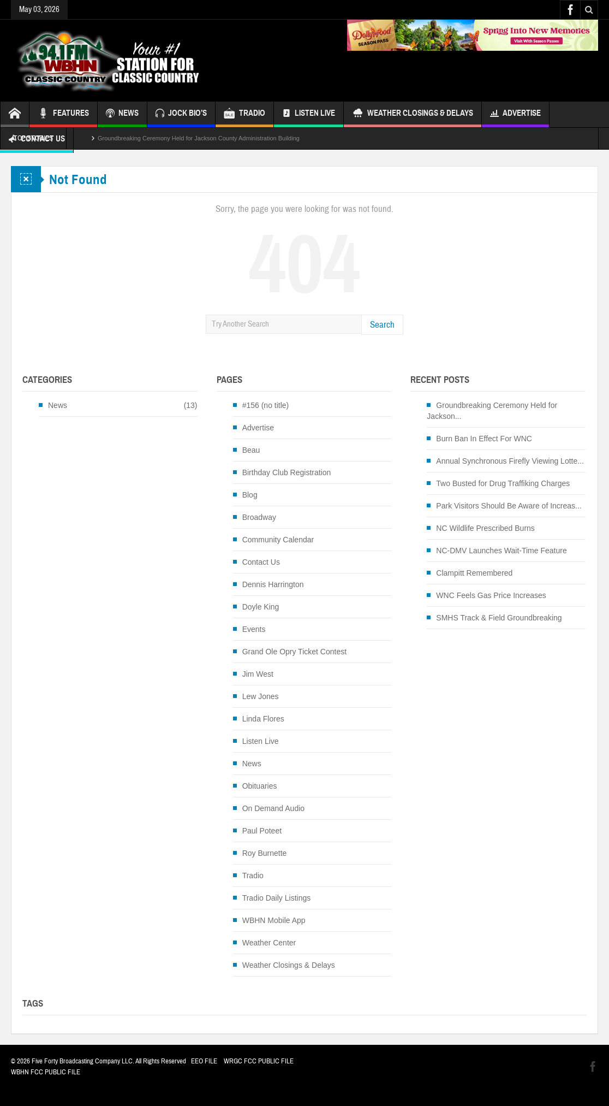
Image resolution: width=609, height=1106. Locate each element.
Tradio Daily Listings (276, 898)
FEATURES (63, 114)
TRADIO (244, 114)
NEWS (122, 114)
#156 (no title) (265, 405)
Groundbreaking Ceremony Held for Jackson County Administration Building (199, 138)
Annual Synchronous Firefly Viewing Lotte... (510, 461)
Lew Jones (260, 696)
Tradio (253, 875)
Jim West (257, 674)
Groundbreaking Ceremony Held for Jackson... (492, 411)
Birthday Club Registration (286, 472)
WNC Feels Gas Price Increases (491, 595)
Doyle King (260, 606)
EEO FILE (204, 1061)
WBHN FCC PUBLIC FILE (45, 1072)
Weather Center (269, 942)
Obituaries (259, 786)
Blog (250, 494)
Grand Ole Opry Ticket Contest (294, 651)
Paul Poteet (262, 830)
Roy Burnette (264, 853)
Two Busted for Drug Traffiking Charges (503, 483)
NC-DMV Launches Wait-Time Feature (501, 550)
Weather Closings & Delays (412, 114)
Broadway (259, 517)
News (57, 405)
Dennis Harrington (273, 584)
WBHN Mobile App (274, 920)
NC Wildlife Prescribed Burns (485, 528)
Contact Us (261, 562)
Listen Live (308, 114)
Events (254, 629)
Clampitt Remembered (474, 573)
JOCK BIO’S (181, 114)
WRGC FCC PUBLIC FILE (259, 1061)
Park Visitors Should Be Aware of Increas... (508, 505)
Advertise (515, 114)
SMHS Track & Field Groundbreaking (499, 617)
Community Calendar (278, 539)
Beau (251, 450)
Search (382, 324)
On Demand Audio (273, 808)
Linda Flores (263, 718)
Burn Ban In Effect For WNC (484, 438)
